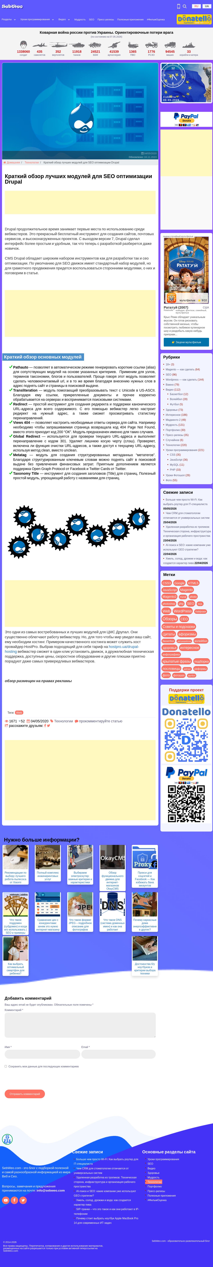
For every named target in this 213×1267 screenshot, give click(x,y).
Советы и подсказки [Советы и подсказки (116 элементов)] (179, 626)
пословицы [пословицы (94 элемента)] (171, 668)
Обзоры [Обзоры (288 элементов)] (170, 618)
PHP (172, 469)
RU (196, 6)
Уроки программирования (35, 19)
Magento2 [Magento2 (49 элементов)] (169, 596)
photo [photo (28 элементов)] (193, 596)
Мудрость (80, 19)
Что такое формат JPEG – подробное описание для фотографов (80, 924)
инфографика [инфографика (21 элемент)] (171, 654)
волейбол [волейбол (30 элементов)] (201, 641)
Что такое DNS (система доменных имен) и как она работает (113, 924)
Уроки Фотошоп (175, 475)
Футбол (174, 404)
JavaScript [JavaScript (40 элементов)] (170, 590)
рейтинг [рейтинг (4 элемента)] (187, 669)
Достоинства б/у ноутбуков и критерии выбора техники (145, 968)
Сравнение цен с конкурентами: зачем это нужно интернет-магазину (48, 924)
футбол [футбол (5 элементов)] (191, 675)
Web (19, 712)
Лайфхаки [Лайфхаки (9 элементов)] (200, 611)
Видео (62, 19)
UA (207, 6)
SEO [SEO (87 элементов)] (190, 603)
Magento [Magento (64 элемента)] (186, 590)
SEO (91, 19)
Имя (8, 1047)
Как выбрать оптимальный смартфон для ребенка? (15, 968)
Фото (169, 480)
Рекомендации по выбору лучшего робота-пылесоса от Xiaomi (15, 877)
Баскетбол (176, 394)
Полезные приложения (130, 19)
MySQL (174, 464)
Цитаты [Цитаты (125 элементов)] (169, 634)
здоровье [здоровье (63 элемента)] (170, 647)
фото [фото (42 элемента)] (166, 675)
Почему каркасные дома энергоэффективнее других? (145, 924)
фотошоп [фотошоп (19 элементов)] (179, 675)
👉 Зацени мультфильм (186, 342)
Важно (170, 384)
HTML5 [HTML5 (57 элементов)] (193, 583)
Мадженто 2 (173, 419)
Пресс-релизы (106, 19)
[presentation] (30, 1080)
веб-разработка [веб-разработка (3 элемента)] (184, 641)
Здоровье (172, 409)
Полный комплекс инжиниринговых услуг (48, 876)
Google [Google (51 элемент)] (179, 583)
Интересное (173, 414)
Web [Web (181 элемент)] (166, 611)
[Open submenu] (14, 19)
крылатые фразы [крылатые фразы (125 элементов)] (177, 661)
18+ (168, 364)
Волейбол (176, 399)
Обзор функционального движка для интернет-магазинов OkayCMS (112, 880)
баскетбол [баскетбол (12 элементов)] (168, 641)
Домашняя (11, 162)
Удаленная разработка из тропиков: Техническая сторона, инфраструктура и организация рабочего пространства (187, 531)
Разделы (7, 19)
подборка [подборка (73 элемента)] (201, 661)
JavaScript (176, 459)
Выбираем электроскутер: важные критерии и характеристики (80, 877)
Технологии (32, 162)
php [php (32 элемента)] (181, 603)
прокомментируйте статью (100, 721)
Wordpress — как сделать (181, 379)
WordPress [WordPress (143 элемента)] (183, 611)
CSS (172, 454)
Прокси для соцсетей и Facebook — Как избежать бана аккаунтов (145, 879)
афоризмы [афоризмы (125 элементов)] (187, 634)
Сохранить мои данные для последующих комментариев (43, 1066)
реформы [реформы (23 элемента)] (200, 668)
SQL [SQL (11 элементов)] (200, 603)
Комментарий (14, 1010)
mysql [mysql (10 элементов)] (183, 596)
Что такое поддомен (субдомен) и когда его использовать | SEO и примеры (15, 926)
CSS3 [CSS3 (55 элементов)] (167, 583)
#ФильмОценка (156, 19)
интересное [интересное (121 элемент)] (189, 647)
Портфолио (173, 430)
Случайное (172, 440)
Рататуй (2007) (176, 307)
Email (85, 1047)
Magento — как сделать (180, 369)
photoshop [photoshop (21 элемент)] (169, 603)
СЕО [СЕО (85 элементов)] (184, 619)
